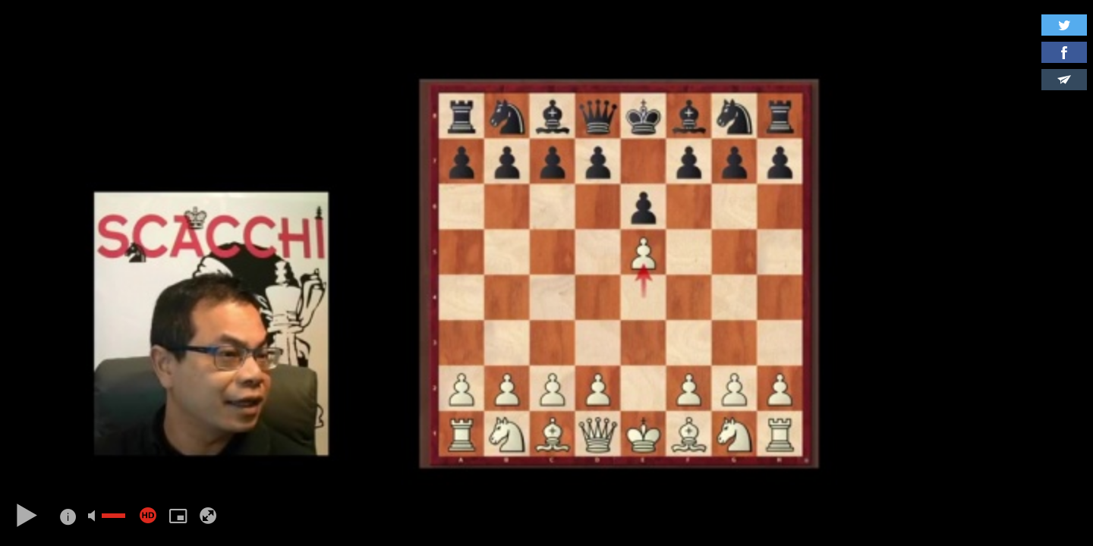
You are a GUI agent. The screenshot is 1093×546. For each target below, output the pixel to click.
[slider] (113, 515)
